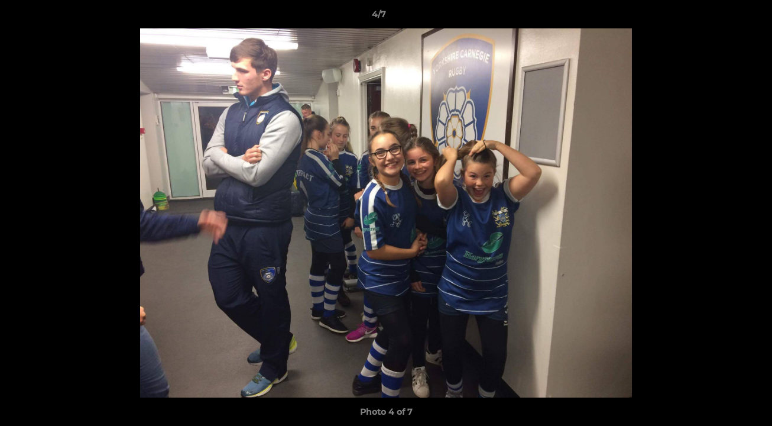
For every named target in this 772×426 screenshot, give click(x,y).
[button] (722, 17)
